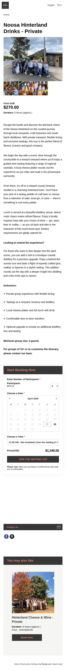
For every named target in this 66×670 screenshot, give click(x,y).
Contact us (12, 527)
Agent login (57, 664)
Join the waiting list (33, 459)
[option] (11, 88)
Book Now (27, 637)
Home (7, 14)
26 (55, 424)
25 (47, 424)
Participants (22, 385)
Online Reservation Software (26, 664)
